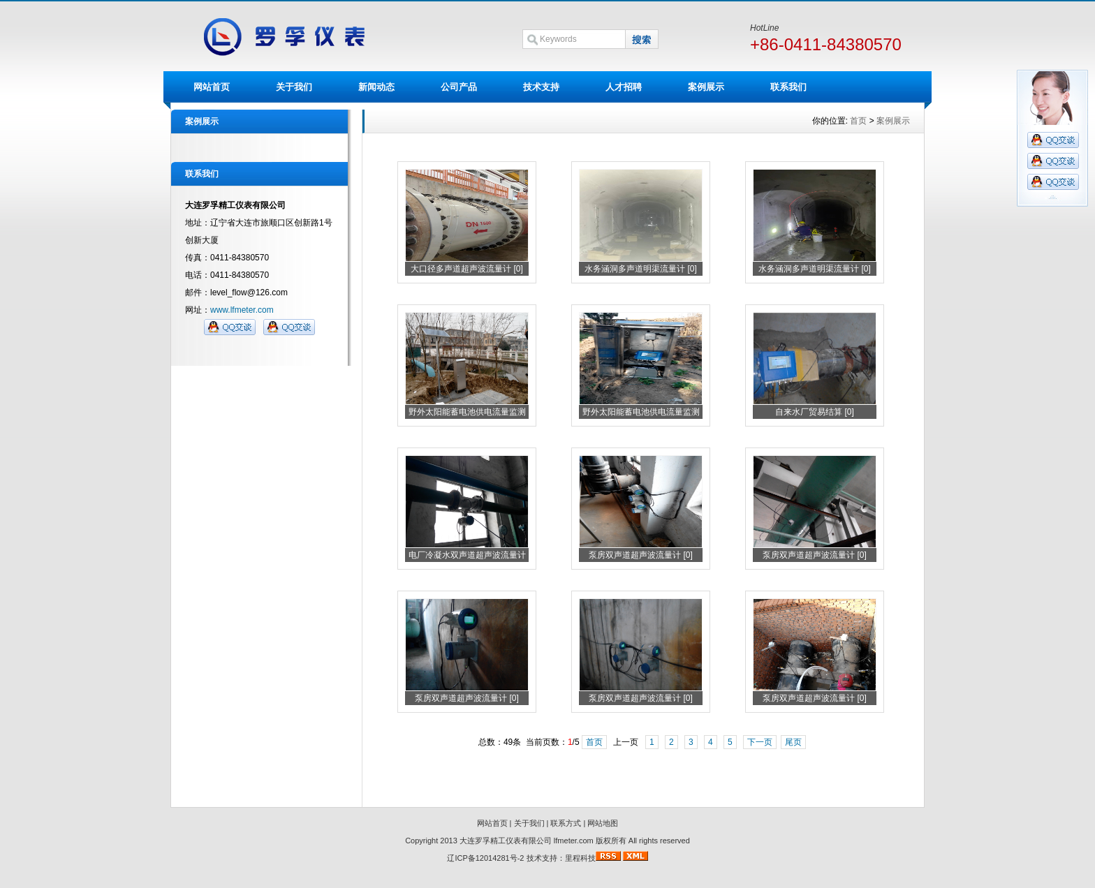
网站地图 (602, 823)
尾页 (793, 742)
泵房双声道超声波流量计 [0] (641, 555)
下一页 (759, 742)
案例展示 (706, 87)
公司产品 (459, 87)
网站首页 (211, 87)
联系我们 (788, 87)
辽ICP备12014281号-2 (485, 858)
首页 (858, 121)
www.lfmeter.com (242, 310)
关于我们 (294, 87)
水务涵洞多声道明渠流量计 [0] (641, 269)
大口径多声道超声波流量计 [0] (467, 269)
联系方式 (565, 823)
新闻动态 (376, 87)
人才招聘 (623, 87)
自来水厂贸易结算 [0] (814, 412)
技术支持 (541, 87)
